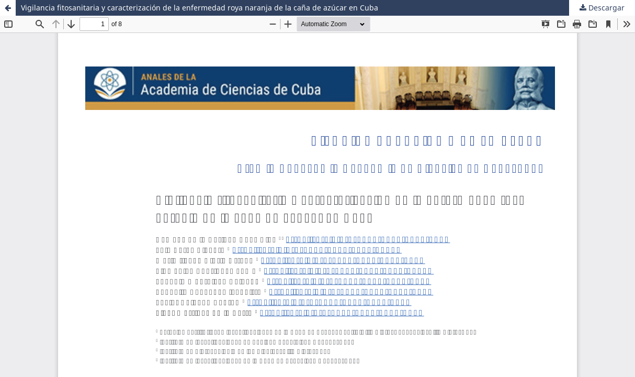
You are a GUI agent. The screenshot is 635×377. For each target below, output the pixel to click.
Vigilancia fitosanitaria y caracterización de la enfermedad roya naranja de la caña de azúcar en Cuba (199, 8)
